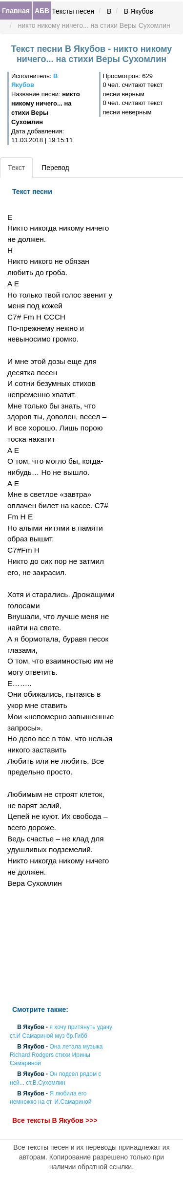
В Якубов (138, 11)
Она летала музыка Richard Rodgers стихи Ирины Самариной (56, 1055)
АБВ (42, 11)
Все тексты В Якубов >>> (55, 1121)
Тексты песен (73, 11)
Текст (16, 167)
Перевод (55, 167)
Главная (16, 11)
